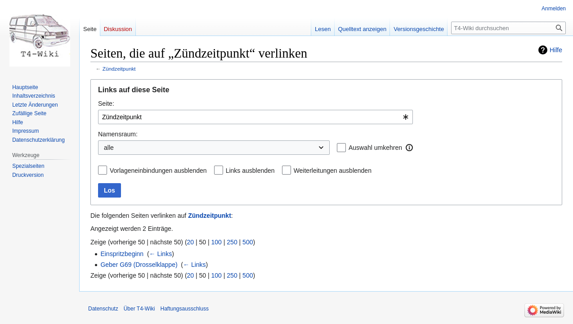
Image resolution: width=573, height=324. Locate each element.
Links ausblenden (250, 170)
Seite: (106, 103)
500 (247, 242)
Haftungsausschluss (185, 309)
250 (232, 242)
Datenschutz (103, 309)
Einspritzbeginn (121, 253)
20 (190, 242)
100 (216, 242)
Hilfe (556, 50)
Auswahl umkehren (375, 147)
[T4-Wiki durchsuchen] (508, 28)
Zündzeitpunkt (119, 69)
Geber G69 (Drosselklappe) (138, 264)
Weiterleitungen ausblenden (333, 170)
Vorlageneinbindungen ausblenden (158, 170)
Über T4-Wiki (139, 309)
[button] (409, 147)
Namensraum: (118, 134)
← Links (160, 253)
